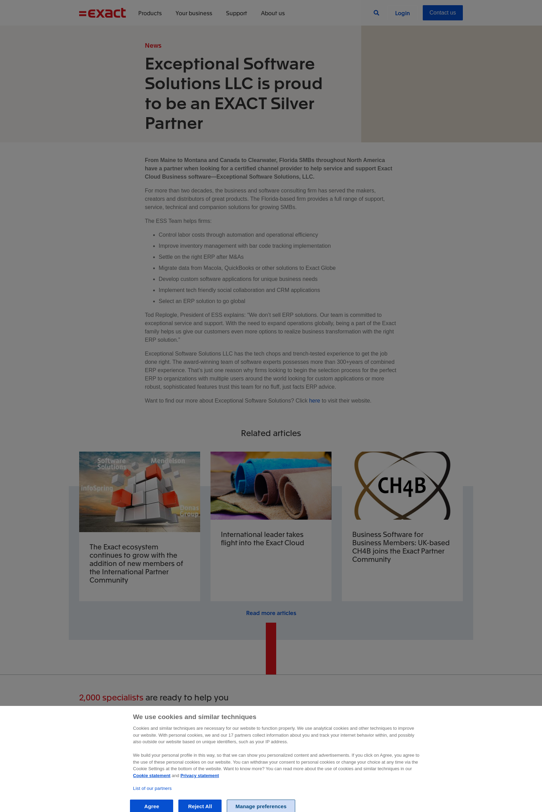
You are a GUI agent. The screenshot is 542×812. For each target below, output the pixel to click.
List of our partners (152, 794)
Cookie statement (151, 781)
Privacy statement (199, 781)
